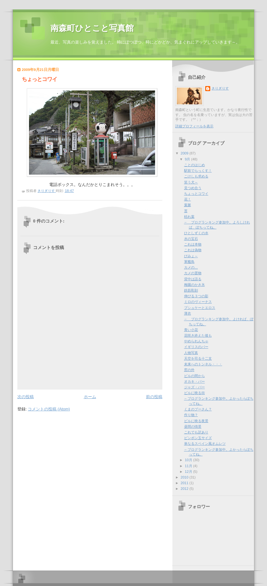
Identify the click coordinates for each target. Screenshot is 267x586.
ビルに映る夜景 (196, 421)
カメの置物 (192, 273)
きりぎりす (220, 88)
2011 (185, 483)
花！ (187, 199)
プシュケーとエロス (199, 308)
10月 (189, 460)
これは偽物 (192, 250)
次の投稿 (25, 396)
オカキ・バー (194, 381)
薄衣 (187, 313)
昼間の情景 (192, 426)
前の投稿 (154, 396)
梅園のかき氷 (194, 285)
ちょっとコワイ (196, 193)
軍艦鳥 (189, 262)
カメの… (191, 267)
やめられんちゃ (196, 341)
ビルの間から (194, 376)
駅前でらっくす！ (198, 170)
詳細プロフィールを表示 (194, 126)
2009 (185, 153)
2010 (185, 477)
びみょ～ (191, 256)
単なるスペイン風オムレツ (205, 443)
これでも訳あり (196, 432)
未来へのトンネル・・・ (203, 364)
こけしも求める (196, 176)
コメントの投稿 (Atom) (49, 409)
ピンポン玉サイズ (198, 438)
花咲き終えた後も (198, 335)
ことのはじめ (194, 165)
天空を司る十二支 (198, 358)
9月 (188, 159)
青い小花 (191, 330)
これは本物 (192, 244)
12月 (189, 471)
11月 (189, 466)
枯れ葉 (189, 216)
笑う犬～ (191, 182)
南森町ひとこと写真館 (92, 28)
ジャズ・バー (194, 387)
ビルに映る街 (194, 393)
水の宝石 (191, 239)
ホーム (90, 396)
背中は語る (192, 279)
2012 (185, 488)
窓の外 (189, 370)
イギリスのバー (196, 347)
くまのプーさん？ (198, 409)
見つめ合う (192, 188)
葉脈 (187, 205)
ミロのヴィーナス (198, 302)
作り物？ (191, 415)
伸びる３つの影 (196, 296)
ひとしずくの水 (196, 233)
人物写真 (191, 353)
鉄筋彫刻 (191, 290)
